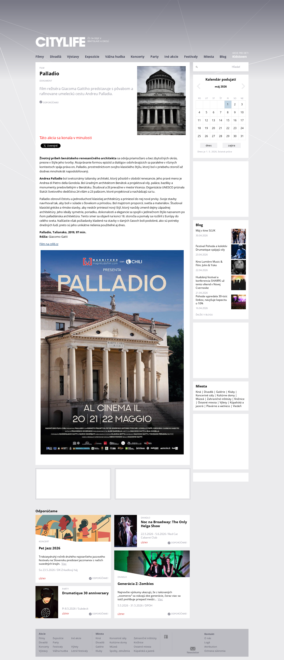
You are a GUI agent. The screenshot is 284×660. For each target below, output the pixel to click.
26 (206, 136)
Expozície (92, 56)
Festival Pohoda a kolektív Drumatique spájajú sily (211, 247)
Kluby (231, 392)
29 (227, 136)
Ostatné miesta (207, 402)
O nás (207, 638)
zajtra (231, 145)
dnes (209, 145)
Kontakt (209, 634)
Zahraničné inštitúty (219, 399)
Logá (207, 642)
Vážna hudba (115, 56)
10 (242, 112)
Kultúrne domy (226, 395)
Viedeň (237, 406)
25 (199, 136)
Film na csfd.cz (48, 244)
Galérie (220, 392)
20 (213, 128)
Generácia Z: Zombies (136, 583)
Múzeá (200, 399)
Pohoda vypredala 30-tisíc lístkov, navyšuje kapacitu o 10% (211, 299)
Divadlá (55, 56)
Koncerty (137, 56)
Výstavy (73, 56)
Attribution (210, 646)
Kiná (198, 392)
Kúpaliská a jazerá (144, 650)
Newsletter (193, 652)
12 (206, 120)
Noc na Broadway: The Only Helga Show (164, 524)
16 (235, 120)
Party (154, 56)
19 (206, 128)
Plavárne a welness (218, 406)
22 (227, 128)
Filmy (40, 56)
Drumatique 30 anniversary (85, 593)
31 (242, 136)
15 (227, 120)
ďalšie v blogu (204, 314)
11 (199, 120)
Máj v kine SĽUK (205, 230)
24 (242, 128)
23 (235, 128)
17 (242, 120)
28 (220, 136)
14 (220, 120)
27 (213, 136)
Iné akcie (171, 56)
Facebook (166, 636)
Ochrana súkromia (214, 650)
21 (220, 128)
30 (235, 136)
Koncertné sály (205, 395)
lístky (42, 578)
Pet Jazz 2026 (49, 548)
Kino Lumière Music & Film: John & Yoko (209, 263)
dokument (45, 80)
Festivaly (191, 56)
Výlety (223, 402)
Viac (64, 564)
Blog (223, 56)
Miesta (209, 56)
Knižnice (239, 399)
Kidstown (239, 56)
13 (213, 120)
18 (199, 128)
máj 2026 (221, 86)
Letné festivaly (79, 650)
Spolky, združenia (120, 650)
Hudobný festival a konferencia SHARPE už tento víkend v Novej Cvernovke (210, 282)
